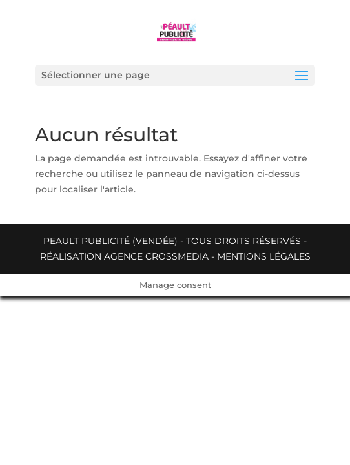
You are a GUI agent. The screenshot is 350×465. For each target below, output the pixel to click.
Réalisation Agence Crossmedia (124, 256)
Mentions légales (264, 256)
